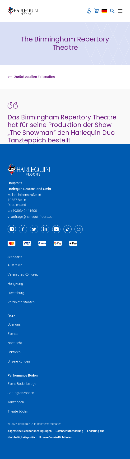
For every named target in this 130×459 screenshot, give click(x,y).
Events (13, 334)
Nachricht (15, 343)
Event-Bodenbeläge (22, 384)
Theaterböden (18, 411)
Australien (15, 265)
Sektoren (14, 352)
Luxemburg (16, 293)
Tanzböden (16, 402)
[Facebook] (23, 229)
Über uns (14, 324)
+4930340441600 (23, 211)
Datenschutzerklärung (69, 431)
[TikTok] (67, 229)
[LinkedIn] (45, 229)
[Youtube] (56, 229)
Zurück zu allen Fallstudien (31, 77)
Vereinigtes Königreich (24, 274)
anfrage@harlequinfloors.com (33, 216)
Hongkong (15, 284)
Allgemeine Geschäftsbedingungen (30, 431)
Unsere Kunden (19, 361)
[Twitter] (34, 229)
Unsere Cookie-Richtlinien (55, 437)
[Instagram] (12, 229)
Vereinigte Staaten (21, 302)
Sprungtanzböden (21, 393)
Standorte (15, 257)
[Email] (78, 229)
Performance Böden (23, 375)
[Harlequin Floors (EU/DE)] (24, 11)
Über (11, 316)
